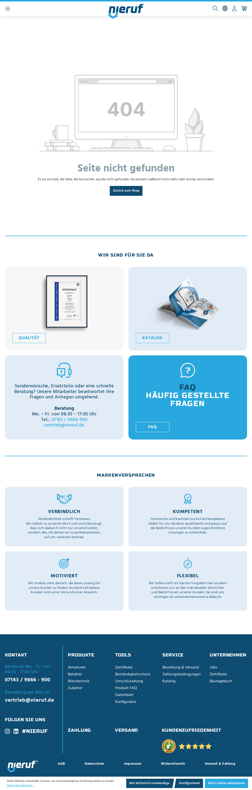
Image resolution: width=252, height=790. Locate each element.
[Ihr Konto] (234, 8)
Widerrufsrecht (173, 764)
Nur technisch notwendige (149, 783)
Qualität (29, 338)
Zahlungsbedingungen (181, 674)
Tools (123, 655)
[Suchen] (215, 8)
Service (172, 655)
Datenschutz (94, 764)
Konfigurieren (189, 783)
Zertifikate (123, 667)
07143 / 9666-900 (69, 420)
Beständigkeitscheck (132, 674)
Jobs (213, 667)
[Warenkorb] (244, 8)
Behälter (75, 674)
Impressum (133, 764)
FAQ (152, 427)
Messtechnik (79, 681)
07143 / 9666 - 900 (27, 680)
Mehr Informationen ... (20, 785)
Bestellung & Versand (180, 667)
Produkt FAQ (126, 688)
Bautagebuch (221, 681)
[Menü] (7, 8)
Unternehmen (228, 655)
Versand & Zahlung (220, 764)
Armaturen (77, 667)
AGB (61, 764)
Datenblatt (124, 695)
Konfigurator (125, 702)
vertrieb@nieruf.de (64, 425)
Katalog (152, 338)
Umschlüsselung (129, 681)
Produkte (81, 655)
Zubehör (75, 688)
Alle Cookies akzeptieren (226, 783)
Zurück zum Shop (126, 191)
